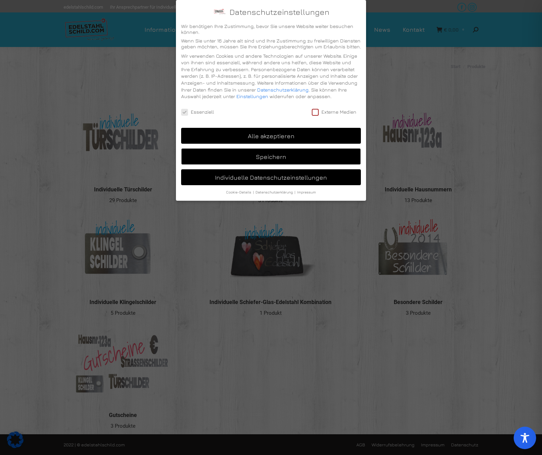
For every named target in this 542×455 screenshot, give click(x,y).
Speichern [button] (271, 156)
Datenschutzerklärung (283, 90)
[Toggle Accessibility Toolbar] (525, 438)
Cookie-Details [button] (239, 192)
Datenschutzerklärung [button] (274, 192)
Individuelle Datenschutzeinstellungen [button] (271, 177)
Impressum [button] (306, 192)
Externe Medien (334, 112)
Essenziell (197, 112)
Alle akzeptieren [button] (271, 136)
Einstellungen (252, 96)
